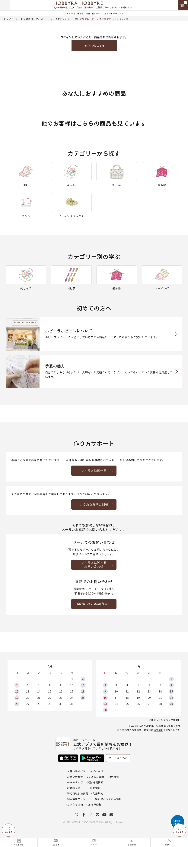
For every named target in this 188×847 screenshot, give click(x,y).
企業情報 (95, 788)
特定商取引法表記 (77, 793)
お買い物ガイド (76, 771)
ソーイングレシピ (60, 18)
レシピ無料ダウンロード (34, 18)
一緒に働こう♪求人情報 (107, 799)
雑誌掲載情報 (95, 782)
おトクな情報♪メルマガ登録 (84, 804)
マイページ (96, 771)
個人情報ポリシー (77, 799)
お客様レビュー (76, 788)
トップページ (11, 18)
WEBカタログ (75, 782)
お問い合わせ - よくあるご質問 (85, 776)
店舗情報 (158, 729)
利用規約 (98, 793)
